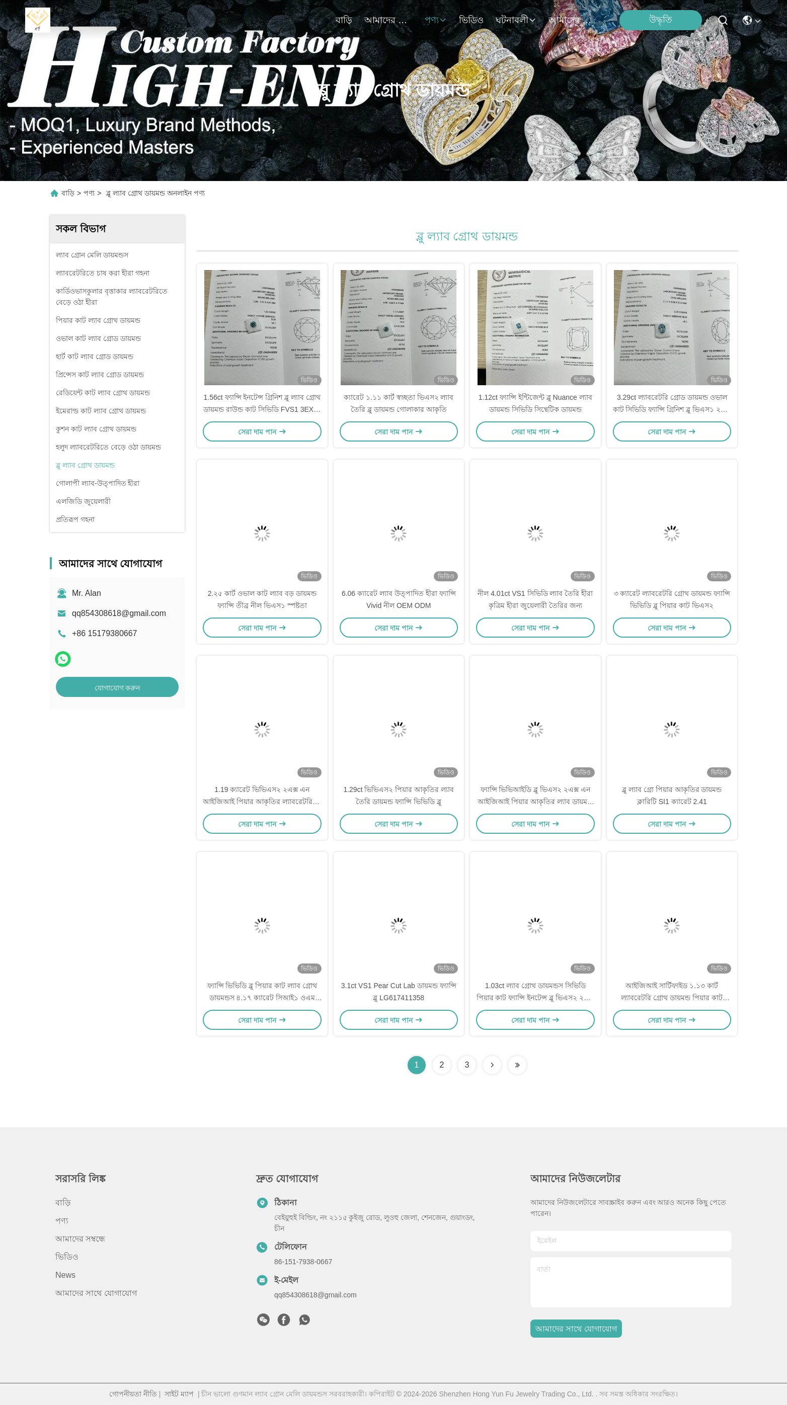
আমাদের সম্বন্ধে (388, 20)
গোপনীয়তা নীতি (133, 1394)
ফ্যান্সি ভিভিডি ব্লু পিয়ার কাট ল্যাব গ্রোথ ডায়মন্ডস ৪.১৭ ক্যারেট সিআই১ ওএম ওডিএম (262, 998)
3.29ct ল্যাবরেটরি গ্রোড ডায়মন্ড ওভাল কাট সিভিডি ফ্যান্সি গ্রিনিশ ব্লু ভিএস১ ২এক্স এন (672, 409)
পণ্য (436, 20)
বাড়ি (344, 20)
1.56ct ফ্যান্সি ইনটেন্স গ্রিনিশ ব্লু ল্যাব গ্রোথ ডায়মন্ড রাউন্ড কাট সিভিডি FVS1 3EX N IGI (262, 409)
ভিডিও (471, 20)
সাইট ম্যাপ (179, 1394)
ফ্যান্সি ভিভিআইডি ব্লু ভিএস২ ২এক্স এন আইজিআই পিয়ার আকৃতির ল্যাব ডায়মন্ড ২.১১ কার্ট (535, 801)
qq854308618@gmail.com (119, 613)
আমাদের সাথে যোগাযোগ (572, 20)
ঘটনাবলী (516, 20)
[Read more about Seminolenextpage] (492, 1065)
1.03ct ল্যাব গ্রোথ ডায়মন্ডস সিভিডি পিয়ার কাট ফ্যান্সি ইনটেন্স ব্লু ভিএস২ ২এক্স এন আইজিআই (535, 998)
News (65, 1275)
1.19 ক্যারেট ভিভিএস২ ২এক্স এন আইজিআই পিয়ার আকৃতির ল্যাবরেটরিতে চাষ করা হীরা (262, 801)
